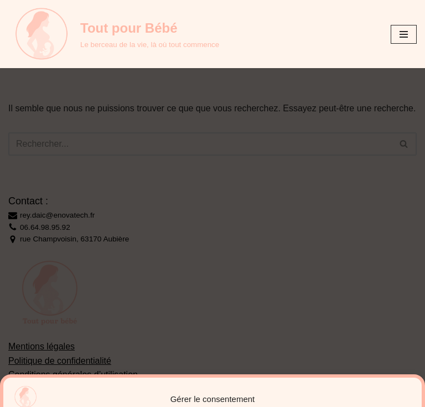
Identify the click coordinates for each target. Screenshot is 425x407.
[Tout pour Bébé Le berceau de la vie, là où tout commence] (113, 34)
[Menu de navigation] (404, 34)
